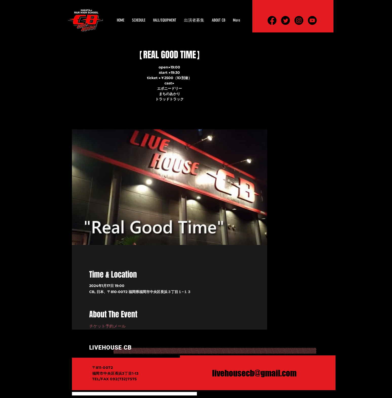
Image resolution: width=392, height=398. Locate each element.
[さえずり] (285, 20)
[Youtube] (312, 20)
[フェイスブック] (272, 20)
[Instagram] (298, 20)
